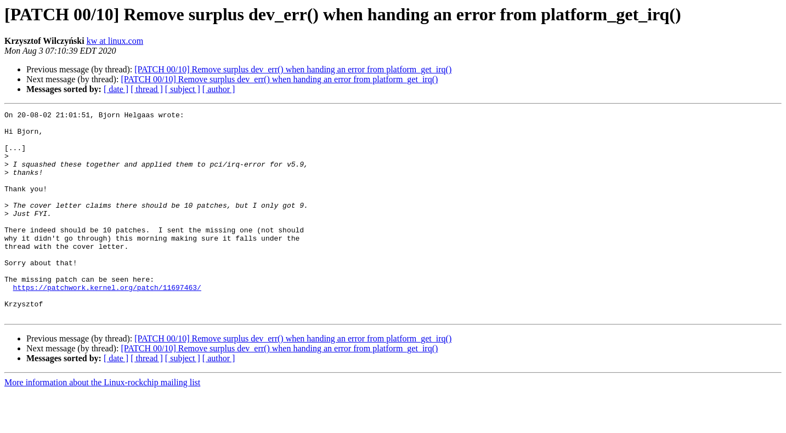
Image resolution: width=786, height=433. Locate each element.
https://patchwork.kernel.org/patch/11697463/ (107, 323)
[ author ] (218, 89)
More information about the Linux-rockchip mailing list (102, 423)
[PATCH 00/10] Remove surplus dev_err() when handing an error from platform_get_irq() (292, 69)
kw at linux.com (115, 40)
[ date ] (116, 89)
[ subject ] (182, 89)
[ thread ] (147, 89)
